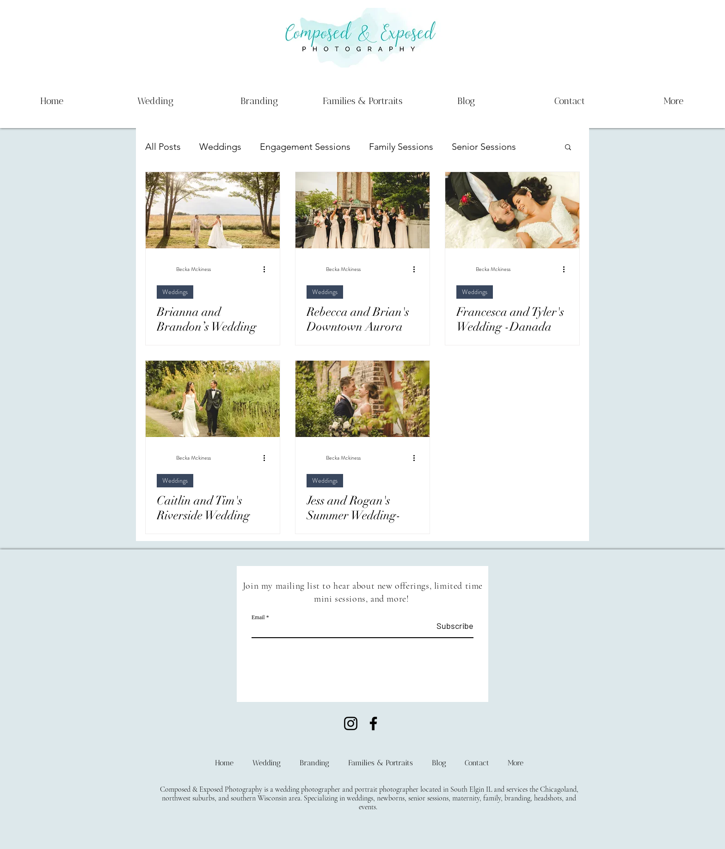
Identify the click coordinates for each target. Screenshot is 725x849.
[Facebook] (373, 723)
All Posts (163, 146)
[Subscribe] (450, 626)
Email (258, 617)
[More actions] (267, 269)
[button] (568, 148)
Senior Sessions (484, 146)
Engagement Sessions (305, 146)
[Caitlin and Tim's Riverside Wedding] (213, 399)
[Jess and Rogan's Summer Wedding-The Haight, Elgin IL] (362, 399)
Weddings (220, 146)
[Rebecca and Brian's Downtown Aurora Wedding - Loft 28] (362, 210)
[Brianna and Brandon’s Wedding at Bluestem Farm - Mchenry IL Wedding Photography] (213, 210)
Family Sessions (401, 146)
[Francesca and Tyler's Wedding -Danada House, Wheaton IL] (512, 210)
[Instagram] (351, 723)
